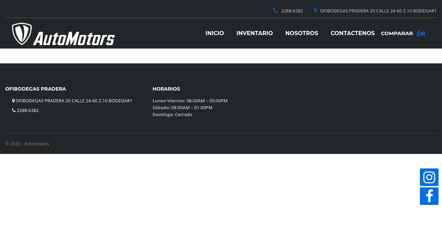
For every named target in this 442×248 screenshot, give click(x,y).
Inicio (214, 33)
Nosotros (301, 33)
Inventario (255, 33)
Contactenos (353, 33)
